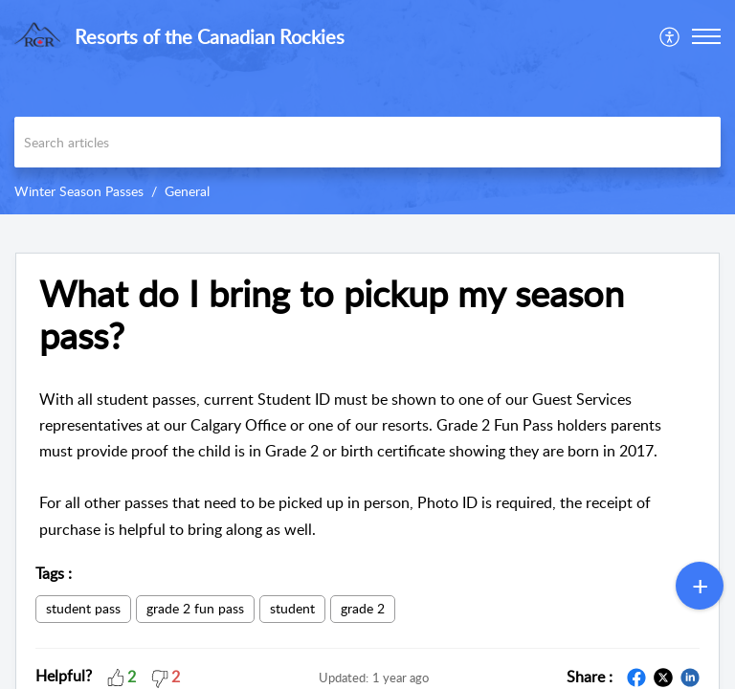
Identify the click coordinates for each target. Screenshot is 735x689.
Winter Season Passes (79, 191)
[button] (670, 36)
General (187, 191)
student (292, 608)
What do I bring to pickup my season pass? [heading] (331, 315)
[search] (367, 142)
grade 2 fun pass (195, 608)
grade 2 (363, 608)
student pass (83, 608)
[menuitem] (670, 36)
